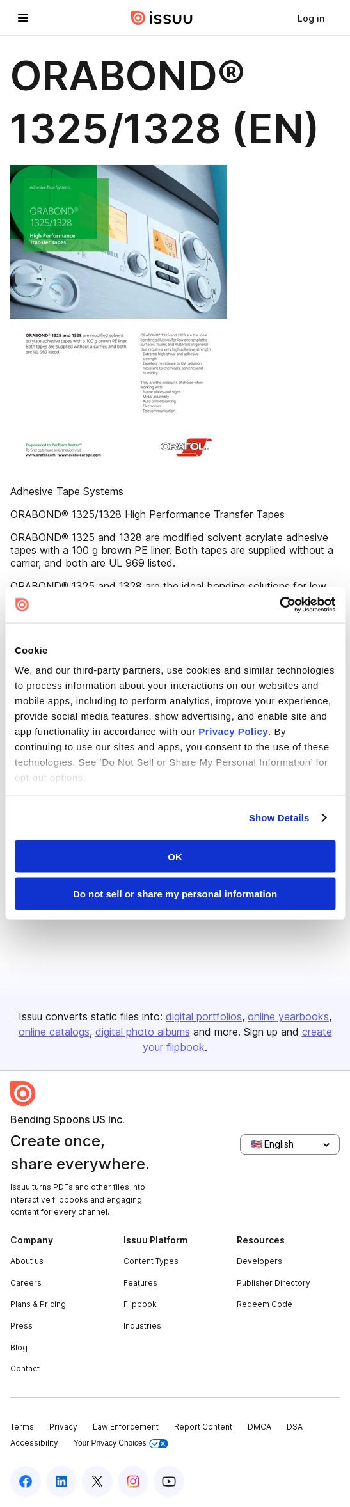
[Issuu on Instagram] (133, 1481)
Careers (26, 1283)
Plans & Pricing (38, 1304)
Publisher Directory (273, 1283)
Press (21, 1325)
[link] (311, 18)
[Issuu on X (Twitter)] (97, 1481)
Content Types (151, 1261)
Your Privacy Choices (121, 1443)
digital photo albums (142, 1031)
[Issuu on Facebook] (25, 1481)
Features (140, 1283)
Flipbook (140, 1304)
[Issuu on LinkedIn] (61, 1481)
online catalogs (54, 1031)
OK (175, 856)
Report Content (203, 1427)
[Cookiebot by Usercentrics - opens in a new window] (279, 605)
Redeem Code (264, 1304)
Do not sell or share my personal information (175, 893)
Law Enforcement (126, 1427)
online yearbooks (288, 1016)
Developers (259, 1261)
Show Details (279, 817)
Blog (19, 1347)
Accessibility (34, 1443)
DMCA (259, 1427)
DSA (295, 1427)
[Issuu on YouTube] (169, 1481)
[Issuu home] (162, 18)
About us (27, 1261)
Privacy (63, 1427)
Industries (142, 1325)
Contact (25, 1368)
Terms (22, 1427)
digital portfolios (204, 1016)
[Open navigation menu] (23, 18)
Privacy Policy (233, 731)
